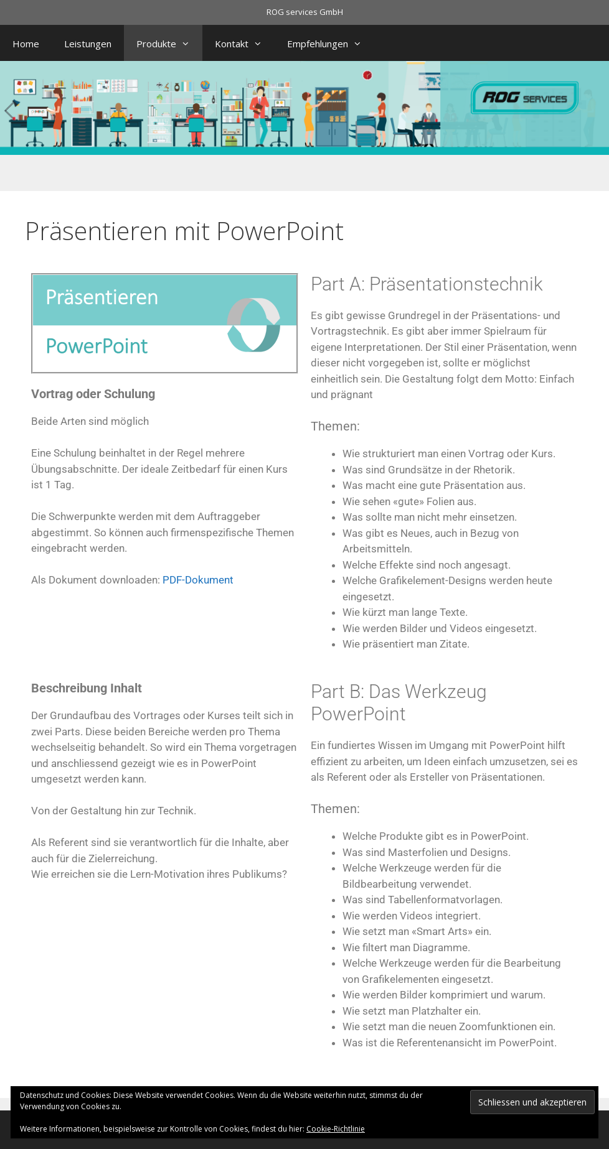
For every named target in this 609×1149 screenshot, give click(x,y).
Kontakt (245, 43)
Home (25, 43)
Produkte (169, 43)
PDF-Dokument (198, 580)
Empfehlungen (330, 43)
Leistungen (87, 43)
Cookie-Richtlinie (335, 1128)
